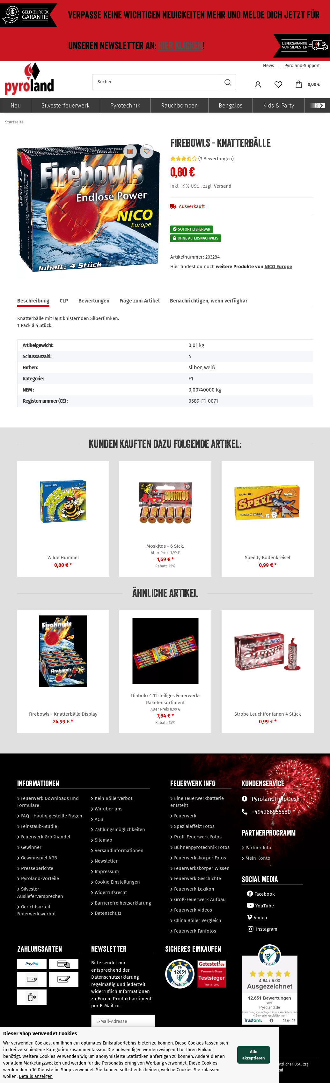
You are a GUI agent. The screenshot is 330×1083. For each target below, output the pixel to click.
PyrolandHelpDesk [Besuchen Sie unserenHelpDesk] (270, 798)
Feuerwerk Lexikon (193, 889)
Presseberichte (36, 868)
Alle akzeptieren (305, 1058)
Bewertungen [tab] (93, 301)
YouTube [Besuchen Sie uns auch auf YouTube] (260, 906)
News (268, 65)
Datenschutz (107, 913)
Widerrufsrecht (110, 892)
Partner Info (257, 847)
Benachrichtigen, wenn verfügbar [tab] (208, 301)
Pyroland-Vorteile (39, 878)
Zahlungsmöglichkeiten (119, 829)
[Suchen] (156, 82)
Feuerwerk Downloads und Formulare (48, 802)
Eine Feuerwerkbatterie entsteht (197, 802)
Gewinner (30, 847)
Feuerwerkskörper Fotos (199, 858)
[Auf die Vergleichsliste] (130, 151)
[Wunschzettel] (278, 84)
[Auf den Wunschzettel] (147, 151)
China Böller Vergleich (197, 920)
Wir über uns (107, 809)
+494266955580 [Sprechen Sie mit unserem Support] (266, 812)
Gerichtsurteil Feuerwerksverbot (36, 910)
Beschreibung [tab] (33, 301)
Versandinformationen (118, 850)
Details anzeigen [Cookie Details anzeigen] (55, 1076)
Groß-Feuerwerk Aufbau (199, 899)
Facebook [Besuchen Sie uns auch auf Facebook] (261, 894)
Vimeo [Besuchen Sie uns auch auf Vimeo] (257, 917)
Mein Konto (257, 858)
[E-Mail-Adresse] (123, 1021)
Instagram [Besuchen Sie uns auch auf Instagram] (262, 929)
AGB (98, 819)
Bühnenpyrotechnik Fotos (201, 847)
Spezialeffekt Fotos (194, 826)
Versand (222, 186)
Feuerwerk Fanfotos (194, 931)
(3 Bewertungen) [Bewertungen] (202, 159)
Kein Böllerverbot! (113, 798)
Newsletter (105, 861)
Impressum (106, 871)
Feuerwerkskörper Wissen (201, 868)
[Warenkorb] (307, 84)
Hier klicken (180, 46)
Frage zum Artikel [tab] (140, 301)
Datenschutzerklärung (115, 977)
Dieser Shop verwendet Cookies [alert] (40, 1040)
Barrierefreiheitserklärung (122, 903)
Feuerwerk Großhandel (45, 837)
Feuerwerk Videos (192, 910)
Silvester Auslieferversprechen (40, 892)
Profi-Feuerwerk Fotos (197, 837)
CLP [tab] (64, 301)
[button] (258, 84)
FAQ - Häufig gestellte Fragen (51, 816)
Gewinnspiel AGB (38, 858)
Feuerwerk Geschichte (197, 878)
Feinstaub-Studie (38, 826)
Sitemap (102, 840)
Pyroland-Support (302, 65)
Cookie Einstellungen (116, 882)
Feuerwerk (184, 816)
